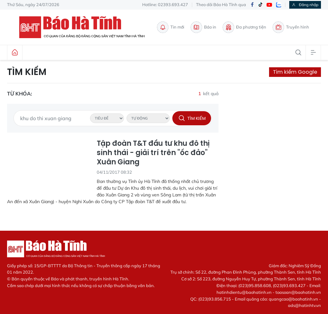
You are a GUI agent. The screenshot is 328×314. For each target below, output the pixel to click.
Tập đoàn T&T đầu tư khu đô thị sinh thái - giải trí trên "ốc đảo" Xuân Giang (153, 153)
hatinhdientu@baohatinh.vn (244, 292)
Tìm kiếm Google (295, 72)
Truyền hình (291, 27)
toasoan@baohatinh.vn (298, 292)
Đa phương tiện (244, 27)
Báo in (203, 27)
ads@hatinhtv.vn (304, 305)
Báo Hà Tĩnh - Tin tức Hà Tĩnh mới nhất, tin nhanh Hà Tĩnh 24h (85, 27)
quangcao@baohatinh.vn (293, 299)
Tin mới (170, 27)
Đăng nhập (305, 4)
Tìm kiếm (26, 72)
